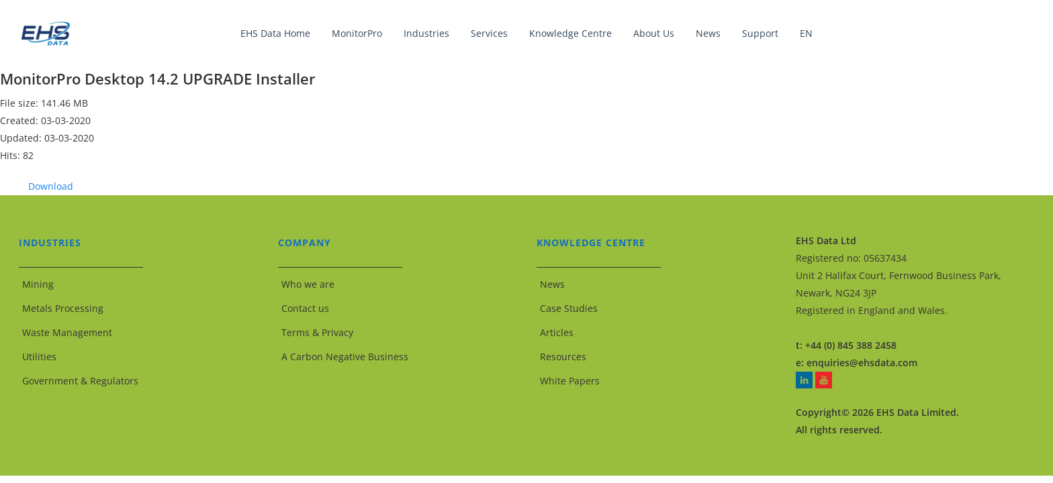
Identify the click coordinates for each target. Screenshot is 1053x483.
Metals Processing (62, 308)
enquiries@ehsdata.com (862, 362)
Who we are (307, 284)
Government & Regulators (80, 380)
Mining (38, 284)
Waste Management (67, 332)
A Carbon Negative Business (344, 356)
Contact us (305, 308)
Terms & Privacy (317, 332)
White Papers (570, 380)
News (552, 284)
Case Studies (569, 308)
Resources (563, 356)
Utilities (39, 356)
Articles (557, 332)
